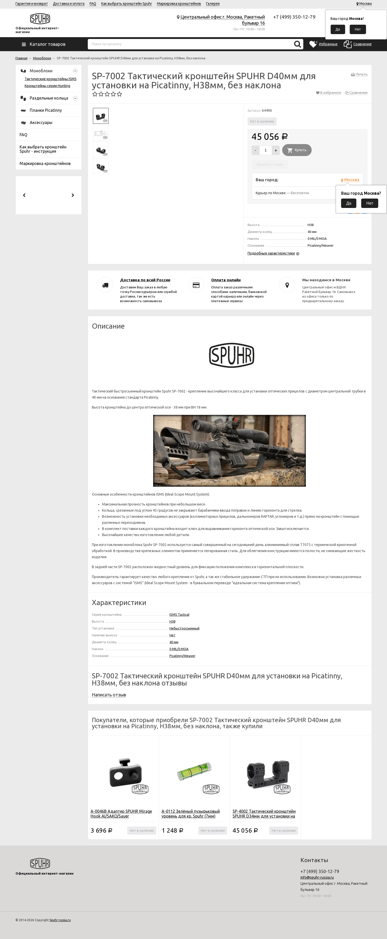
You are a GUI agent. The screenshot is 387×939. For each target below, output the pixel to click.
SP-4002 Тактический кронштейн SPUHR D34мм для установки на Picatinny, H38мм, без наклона (264, 816)
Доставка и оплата (68, 4)
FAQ (93, 4)
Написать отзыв (109, 694)
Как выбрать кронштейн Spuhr (126, 4)
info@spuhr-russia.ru (317, 877)
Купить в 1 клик (270, 164)
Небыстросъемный (184, 628)
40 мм (173, 642)
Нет (172, 635)
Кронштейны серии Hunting (47, 86)
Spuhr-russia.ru (60, 920)
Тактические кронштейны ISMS (51, 79)
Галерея (213, 4)
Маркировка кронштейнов (179, 4)
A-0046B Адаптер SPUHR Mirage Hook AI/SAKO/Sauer (121, 813)
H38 (172, 621)
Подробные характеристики (271, 253)
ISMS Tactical (179, 614)
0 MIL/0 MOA (179, 649)
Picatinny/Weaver (182, 655)
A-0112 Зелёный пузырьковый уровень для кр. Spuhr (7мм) (191, 813)
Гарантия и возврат (32, 4)
